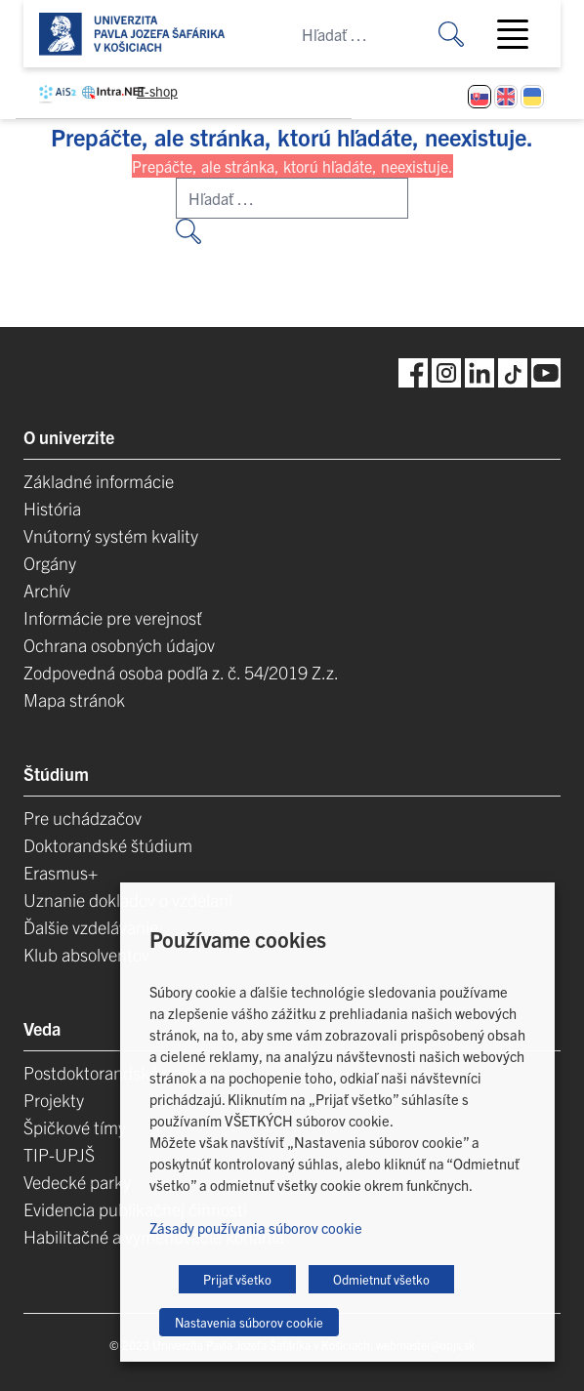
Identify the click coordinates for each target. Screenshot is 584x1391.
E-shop (157, 91)
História (52, 508)
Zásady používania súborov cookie (255, 1227)
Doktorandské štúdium (107, 845)
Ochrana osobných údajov (119, 645)
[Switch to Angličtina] (506, 96)
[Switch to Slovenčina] (479, 96)
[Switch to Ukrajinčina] (532, 96)
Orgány (49, 563)
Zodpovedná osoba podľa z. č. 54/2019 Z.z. (181, 672)
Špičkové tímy (74, 1127)
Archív (46, 590)
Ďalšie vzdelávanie (90, 927)
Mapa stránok (74, 699)
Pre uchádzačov (82, 817)
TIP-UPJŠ (59, 1154)
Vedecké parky (77, 1181)
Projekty (53, 1099)
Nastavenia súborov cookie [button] (249, 1322)
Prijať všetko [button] (237, 1279)
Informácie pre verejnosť (112, 617)
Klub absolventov (86, 954)
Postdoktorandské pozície (118, 1072)
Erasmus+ (60, 872)
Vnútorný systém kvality (110, 535)
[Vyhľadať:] (465, 34)
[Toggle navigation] (520, 34)
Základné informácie (98, 481)
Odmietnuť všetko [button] (381, 1279)
